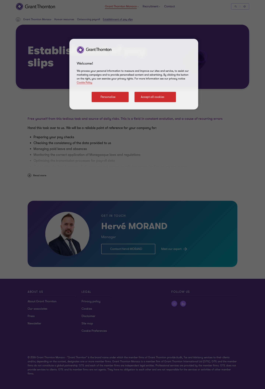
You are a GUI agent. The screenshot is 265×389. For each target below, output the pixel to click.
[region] (133, 74)
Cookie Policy (84, 82)
